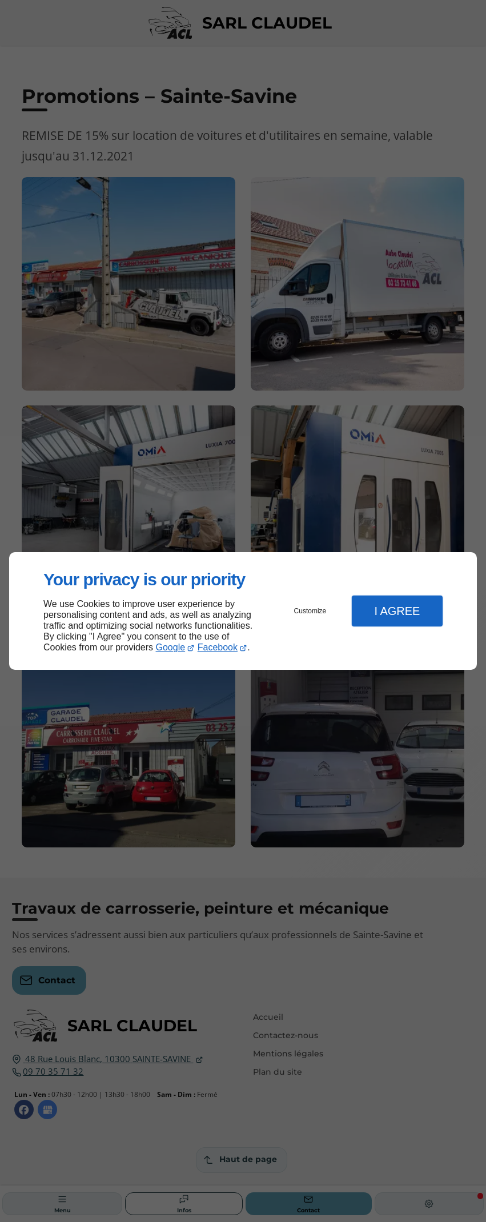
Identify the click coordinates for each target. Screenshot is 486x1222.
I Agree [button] (397, 611)
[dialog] (243, 611)
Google (171, 647)
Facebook (218, 647)
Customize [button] (310, 611)
